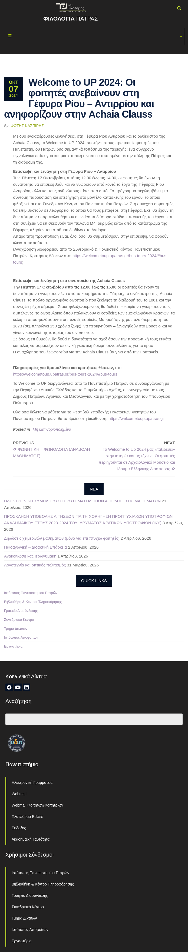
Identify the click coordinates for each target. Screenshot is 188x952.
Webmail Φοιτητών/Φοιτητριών (37, 805)
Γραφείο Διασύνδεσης (21, 611)
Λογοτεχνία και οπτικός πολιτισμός (35, 565)
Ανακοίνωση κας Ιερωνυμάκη (30, 556)
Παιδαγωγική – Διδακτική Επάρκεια (35, 547)
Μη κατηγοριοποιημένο (52, 429)
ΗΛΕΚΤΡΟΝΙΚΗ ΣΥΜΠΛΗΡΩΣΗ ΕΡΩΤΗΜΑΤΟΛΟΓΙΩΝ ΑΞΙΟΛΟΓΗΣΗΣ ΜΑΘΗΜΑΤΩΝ (82, 501)
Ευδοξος (19, 828)
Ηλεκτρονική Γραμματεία (32, 782)
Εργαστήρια (13, 646)
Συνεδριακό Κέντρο (19, 620)
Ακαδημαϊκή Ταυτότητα (31, 839)
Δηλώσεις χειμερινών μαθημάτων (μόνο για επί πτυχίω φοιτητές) (62, 538)
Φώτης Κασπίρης (27, 126)
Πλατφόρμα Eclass (27, 816)
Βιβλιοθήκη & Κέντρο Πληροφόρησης (33, 602)
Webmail (19, 794)
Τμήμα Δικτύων (16, 628)
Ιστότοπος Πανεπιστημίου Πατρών (31, 593)
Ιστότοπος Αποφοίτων (21, 637)
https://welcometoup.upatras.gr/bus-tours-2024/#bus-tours (65, 374)
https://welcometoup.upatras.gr (136, 418)
